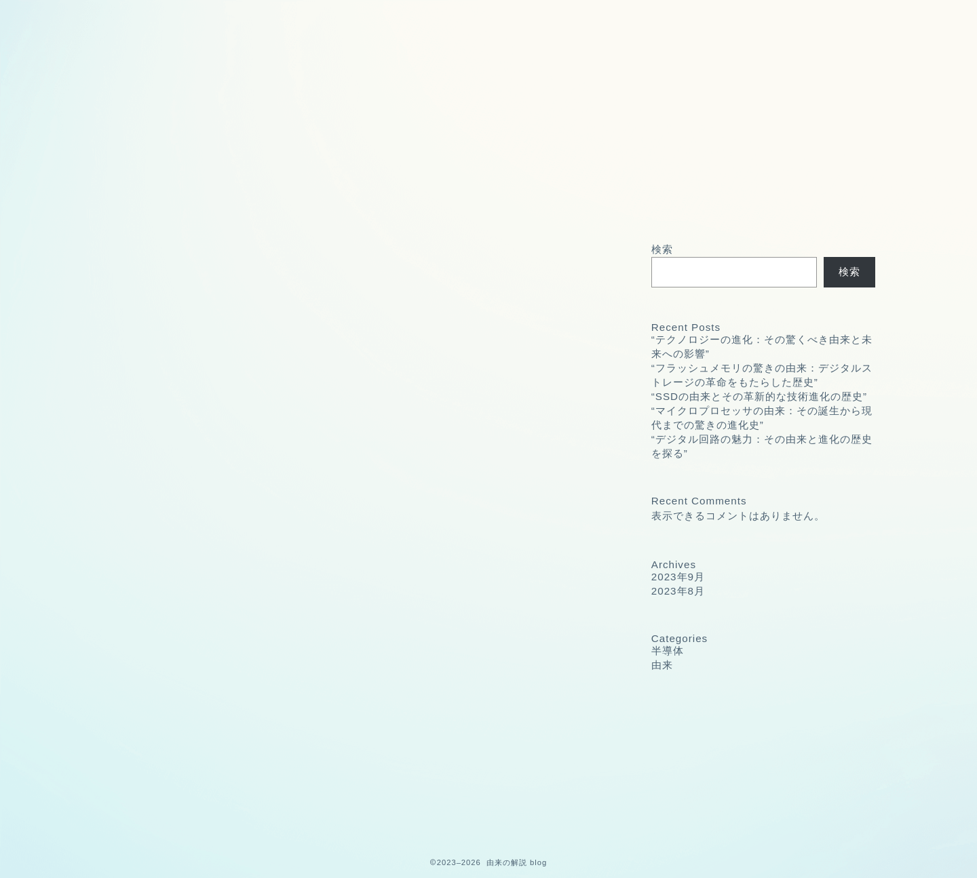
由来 (167, 812)
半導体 (173, 793)
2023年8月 (678, 591)
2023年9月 (678, 576)
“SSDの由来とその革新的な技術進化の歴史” (759, 396)
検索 (662, 249)
